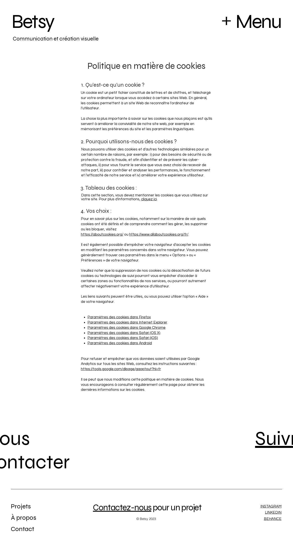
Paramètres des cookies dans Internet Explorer (127, 322)
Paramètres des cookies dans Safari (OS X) (123, 333)
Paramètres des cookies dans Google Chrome (126, 328)
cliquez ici (149, 199)
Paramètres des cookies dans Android (119, 343)
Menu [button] (258, 21)
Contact (22, 529)
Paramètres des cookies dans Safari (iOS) (122, 338)
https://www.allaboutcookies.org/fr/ (158, 234)
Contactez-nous (122, 507)
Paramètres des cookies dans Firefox (119, 317)
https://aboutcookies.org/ (102, 234)
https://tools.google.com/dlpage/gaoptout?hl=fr (121, 369)
